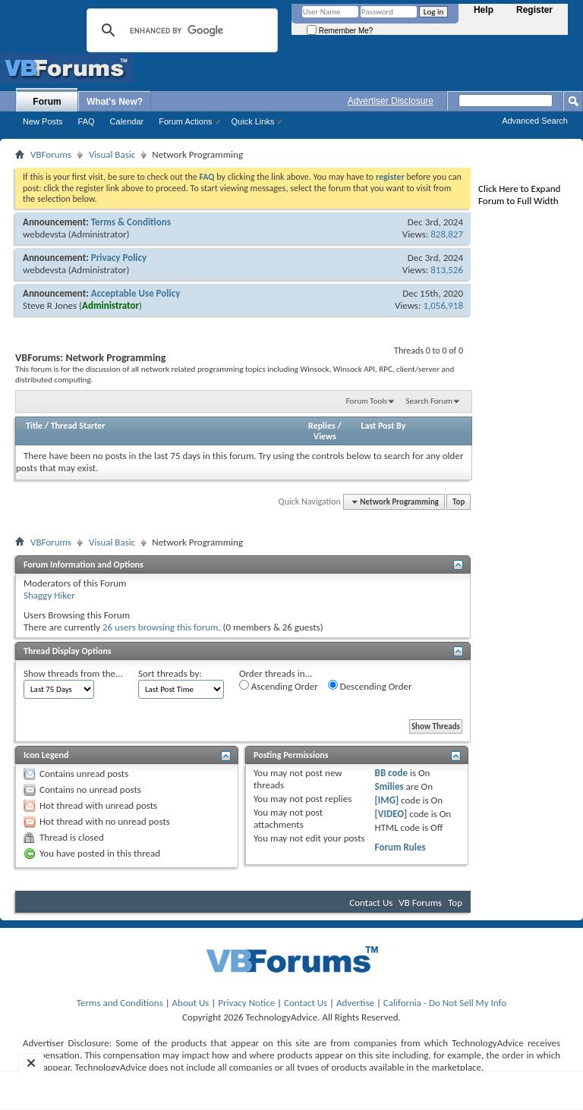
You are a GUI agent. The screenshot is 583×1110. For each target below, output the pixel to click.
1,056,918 (443, 305)
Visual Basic (112, 154)
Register (534, 10)
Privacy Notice (246, 1002)
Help (483, 10)
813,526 (446, 269)
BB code (391, 772)
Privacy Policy (119, 257)
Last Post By (383, 425)
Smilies (389, 786)
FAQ (86, 121)
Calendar (127, 121)
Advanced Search (535, 120)
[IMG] (387, 800)
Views (325, 436)
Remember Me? (340, 31)
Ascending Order (278, 686)
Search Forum (429, 401)
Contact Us (370, 902)
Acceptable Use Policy (136, 293)
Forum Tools (366, 401)
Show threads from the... (73, 673)
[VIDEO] (391, 813)
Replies (322, 425)
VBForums (50, 154)
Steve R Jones (50, 305)
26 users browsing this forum (160, 627)
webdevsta (44, 234)
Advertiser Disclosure (390, 101)
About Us (191, 1002)
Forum (47, 101)
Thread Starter (78, 425)
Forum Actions (185, 121)
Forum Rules (400, 847)
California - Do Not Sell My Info (444, 1002)
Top (458, 502)
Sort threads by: (170, 673)
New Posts (43, 121)
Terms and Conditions (120, 1002)
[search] (180, 30)
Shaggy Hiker (49, 595)
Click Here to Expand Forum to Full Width (519, 194)
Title (34, 425)
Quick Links (253, 121)
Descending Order (370, 686)
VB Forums (420, 902)
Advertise (355, 1002)
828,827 (446, 234)
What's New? (115, 101)
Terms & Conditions (131, 222)
